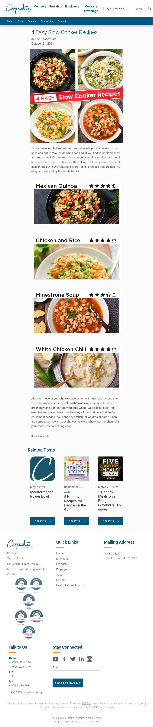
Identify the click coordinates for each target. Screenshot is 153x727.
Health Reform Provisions (71, 585)
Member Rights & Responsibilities (27, 569)
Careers (32, 21)
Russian (133, 703)
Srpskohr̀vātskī (100, 703)
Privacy (11, 553)
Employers (72, 6)
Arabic (123, 703)
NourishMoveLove (77, 403)
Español (43, 703)
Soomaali (63, 703)
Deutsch (114, 703)
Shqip (102, 707)
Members (40, 6)
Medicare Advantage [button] (91, 9)
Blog (20, 21)
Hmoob (53, 703)
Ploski (88, 707)
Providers (55, 6)
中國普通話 (85, 703)
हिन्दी (95, 707)
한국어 (142, 703)
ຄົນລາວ (74, 703)
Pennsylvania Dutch (61, 707)
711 (11, 676)
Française (78, 707)
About (10, 21)
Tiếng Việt (44, 707)
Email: (56, 667)
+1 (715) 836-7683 (20, 685)
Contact (62, 21)
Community (47, 21)
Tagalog (111, 707)
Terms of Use (15, 558)
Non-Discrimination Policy (22, 563)
